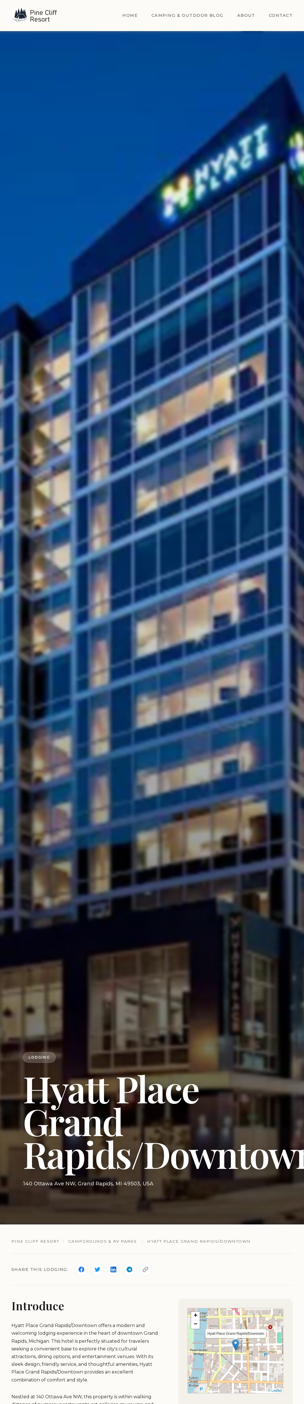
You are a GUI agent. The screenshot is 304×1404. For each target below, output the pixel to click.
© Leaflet (275, 1391)
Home (130, 15)
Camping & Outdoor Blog (187, 15)
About (246, 15)
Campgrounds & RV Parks (102, 1241)
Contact (281, 15)
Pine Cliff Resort (35, 1241)
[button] (235, 1345)
